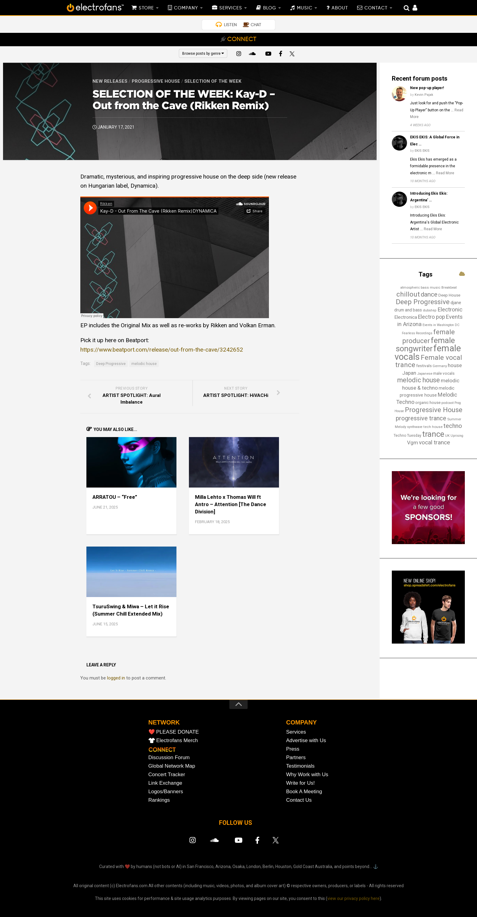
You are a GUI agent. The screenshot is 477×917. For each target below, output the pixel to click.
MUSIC (304, 8)
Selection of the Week (212, 81)
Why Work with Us (307, 774)
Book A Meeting (304, 791)
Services (296, 732)
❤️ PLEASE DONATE (173, 732)
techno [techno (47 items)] (453, 425)
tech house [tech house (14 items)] (433, 427)
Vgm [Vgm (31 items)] (412, 442)
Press (292, 749)
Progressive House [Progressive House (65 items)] (433, 410)
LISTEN (230, 25)
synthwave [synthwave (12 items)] (415, 427)
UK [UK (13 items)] (447, 435)
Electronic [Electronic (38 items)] (449, 309)
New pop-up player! (427, 88)
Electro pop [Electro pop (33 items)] (431, 317)
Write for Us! (300, 783)
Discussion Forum (169, 757)
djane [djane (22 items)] (456, 302)
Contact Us (299, 800)
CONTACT (376, 8)
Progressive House (156, 81)
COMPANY (186, 8)
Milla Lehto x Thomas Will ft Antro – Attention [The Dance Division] (230, 504)
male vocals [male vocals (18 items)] (443, 373)
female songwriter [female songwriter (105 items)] (425, 344)
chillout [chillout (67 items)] (408, 294)
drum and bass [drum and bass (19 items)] (408, 309)
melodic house (144, 364)
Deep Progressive (111, 364)
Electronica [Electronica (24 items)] (405, 317)
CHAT (256, 25)
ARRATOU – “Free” (114, 497)
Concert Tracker (166, 774)
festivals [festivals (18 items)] (424, 365)
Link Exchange (165, 783)
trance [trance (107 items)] (433, 434)
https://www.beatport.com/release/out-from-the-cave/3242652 (161, 349)
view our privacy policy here (353, 898)
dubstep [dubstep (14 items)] (430, 310)
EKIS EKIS (422, 151)
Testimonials (300, 766)
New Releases (109, 81)
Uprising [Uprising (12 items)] (457, 436)
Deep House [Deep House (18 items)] (449, 295)
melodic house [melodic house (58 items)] (418, 380)
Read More (445, 173)
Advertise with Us (306, 740)
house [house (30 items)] (455, 365)
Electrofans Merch (177, 740)
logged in (116, 678)
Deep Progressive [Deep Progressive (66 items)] (423, 302)
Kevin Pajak (424, 95)
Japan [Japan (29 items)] (409, 373)
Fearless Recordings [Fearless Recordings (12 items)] (417, 333)
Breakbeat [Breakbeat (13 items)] (449, 287)
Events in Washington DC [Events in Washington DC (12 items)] (441, 325)
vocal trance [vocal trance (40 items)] (434, 442)
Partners (296, 757)
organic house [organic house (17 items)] (427, 402)
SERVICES (230, 8)
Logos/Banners (165, 791)
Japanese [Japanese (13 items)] (424, 373)
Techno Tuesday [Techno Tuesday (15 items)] (407, 435)
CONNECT (241, 39)
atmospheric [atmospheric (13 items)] (410, 287)
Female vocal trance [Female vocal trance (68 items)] (428, 361)
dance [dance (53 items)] (429, 294)
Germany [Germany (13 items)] (440, 366)
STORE (146, 8)
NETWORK (164, 722)
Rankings (159, 800)
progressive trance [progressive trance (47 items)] (421, 418)
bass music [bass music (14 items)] (430, 287)
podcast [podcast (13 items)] (447, 403)
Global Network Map (171, 766)
